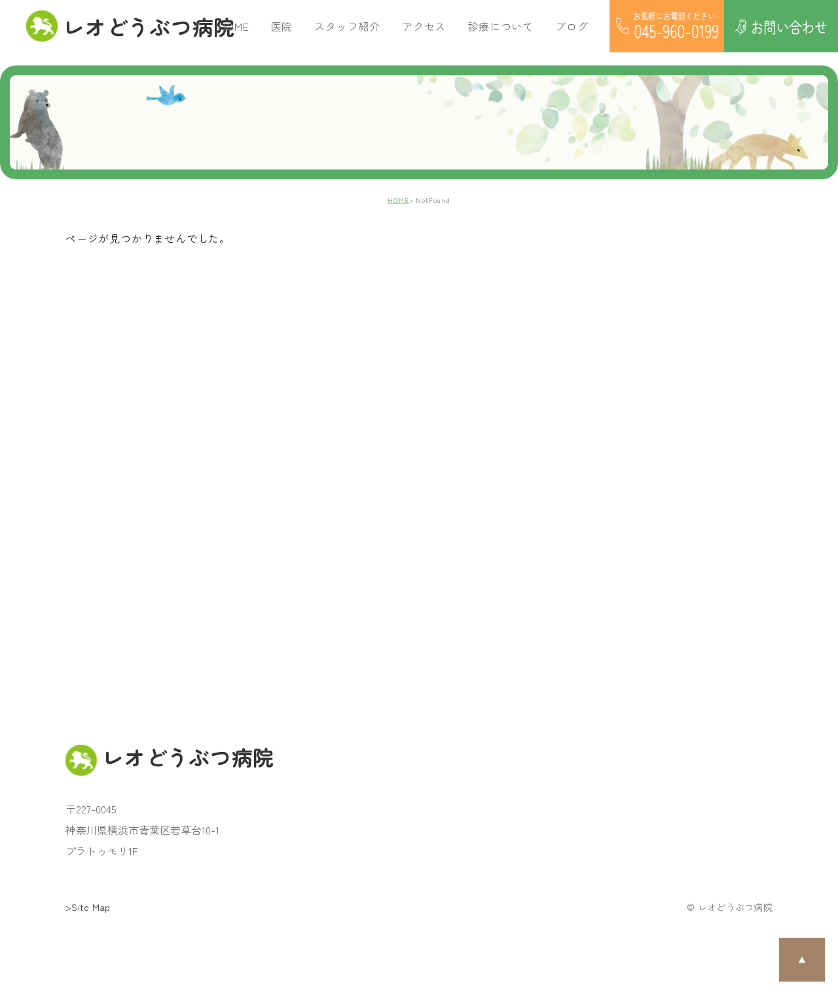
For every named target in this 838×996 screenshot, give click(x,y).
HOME (234, 26)
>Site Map (88, 907)
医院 (282, 26)
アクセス (424, 26)
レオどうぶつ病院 (122, 26)
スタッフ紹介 (347, 26)
